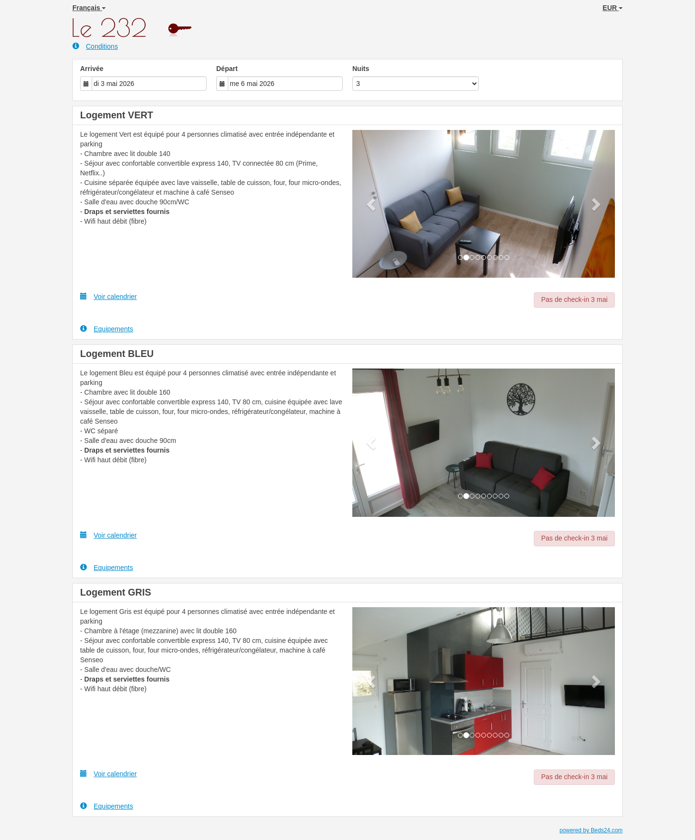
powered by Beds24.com (591, 830)
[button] (372, 204)
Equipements (106, 329)
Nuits (360, 68)
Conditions (95, 46)
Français (89, 8)
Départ (226, 68)
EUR (613, 8)
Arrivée (91, 68)
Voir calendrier (108, 296)
